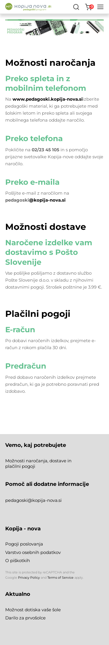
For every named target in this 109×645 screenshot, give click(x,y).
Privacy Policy (29, 577)
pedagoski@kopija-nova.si (33, 500)
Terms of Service (60, 577)
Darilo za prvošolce (25, 618)
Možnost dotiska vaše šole (33, 609)
